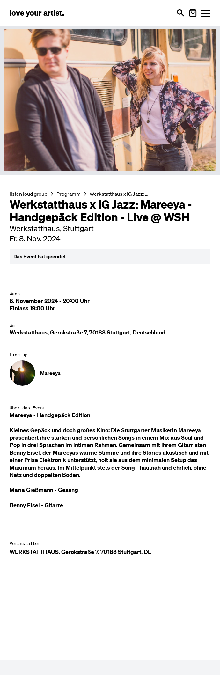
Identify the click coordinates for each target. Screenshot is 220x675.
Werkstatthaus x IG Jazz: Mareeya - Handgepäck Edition (120, 194)
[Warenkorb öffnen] (193, 13)
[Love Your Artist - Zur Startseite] (37, 13)
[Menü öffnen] (205, 12)
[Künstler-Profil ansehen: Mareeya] (110, 373)
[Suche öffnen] (180, 12)
